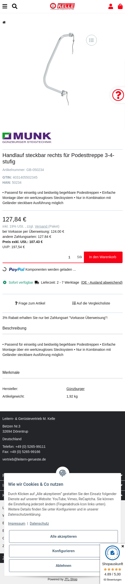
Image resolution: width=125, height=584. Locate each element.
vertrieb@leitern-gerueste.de (24, 459)
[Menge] (38, 257)
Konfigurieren (63, 551)
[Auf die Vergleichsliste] (91, 40)
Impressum (16, 523)
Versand (41, 226)
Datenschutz (39, 523)
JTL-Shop (70, 579)
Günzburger (76, 389)
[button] (110, 6)
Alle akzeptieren (63, 536)
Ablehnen (63, 565)
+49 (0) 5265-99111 (30, 447)
